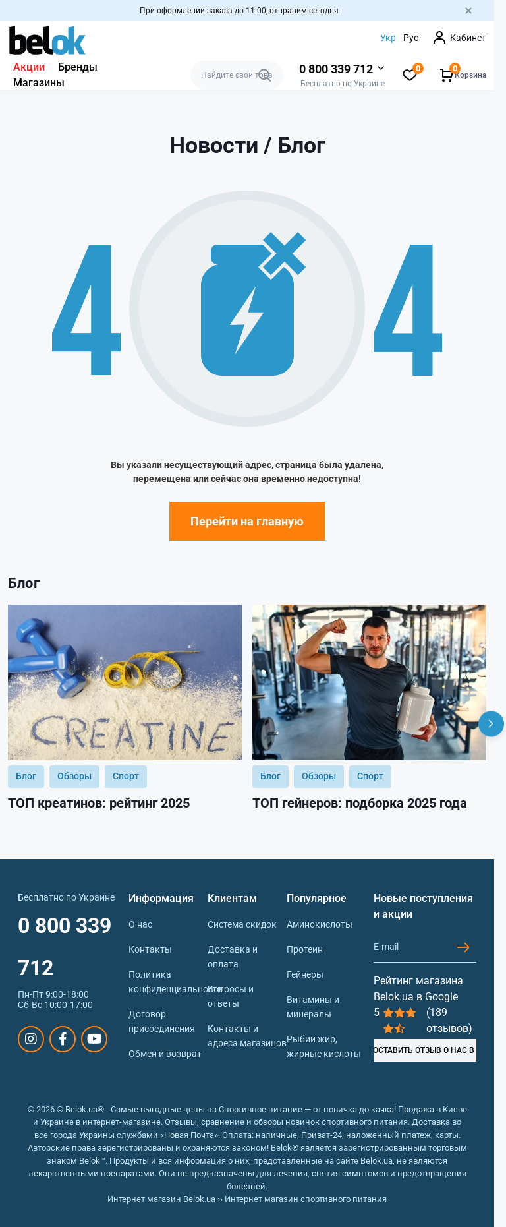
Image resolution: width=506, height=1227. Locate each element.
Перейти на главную (247, 521)
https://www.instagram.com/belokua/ (31, 1039)
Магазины (39, 82)
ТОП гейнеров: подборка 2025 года (359, 803)
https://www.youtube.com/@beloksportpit (94, 1039)
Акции (29, 67)
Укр (388, 37)
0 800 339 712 (64, 946)
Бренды (78, 67)
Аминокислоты (319, 924)
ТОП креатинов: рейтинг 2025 (99, 803)
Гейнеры (305, 974)
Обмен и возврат (165, 1053)
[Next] (491, 723)
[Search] (264, 75)
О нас (140, 924)
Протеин (305, 949)
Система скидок (242, 924)
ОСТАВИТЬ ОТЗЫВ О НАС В (424, 1050)
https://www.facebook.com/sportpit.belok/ (63, 1039)
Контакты (150, 949)
